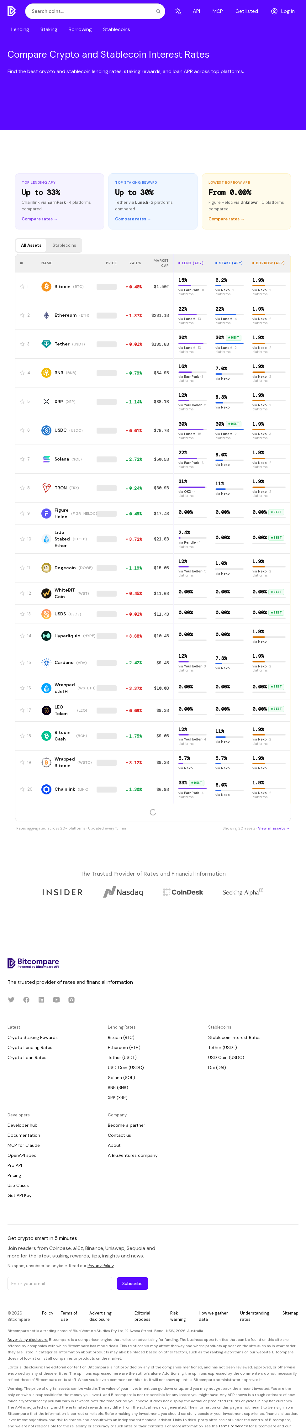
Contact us (119, 1135)
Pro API (15, 1165)
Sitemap (290, 1313)
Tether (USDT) (122, 1057)
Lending (20, 29)
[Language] (178, 11)
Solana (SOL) (121, 1077)
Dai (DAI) (217, 1067)
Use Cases (18, 1185)
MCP (218, 11)
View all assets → (274, 828)
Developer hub (23, 1125)
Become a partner (126, 1125)
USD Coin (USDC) (126, 1067)
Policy (47, 1313)
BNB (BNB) (118, 1087)
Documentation (24, 1135)
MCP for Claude (24, 1145)
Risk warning (178, 1316)
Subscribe (132, 1283)
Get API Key (20, 1195)
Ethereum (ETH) (124, 1047)
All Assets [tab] (31, 245)
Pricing (14, 1175)
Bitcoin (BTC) (121, 1037)
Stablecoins (116, 29)
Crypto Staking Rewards (33, 1037)
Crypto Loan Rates (27, 1057)
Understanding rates (254, 1316)
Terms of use (69, 1316)
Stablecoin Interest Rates (234, 1037)
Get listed (246, 11)
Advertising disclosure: (28, 1339)
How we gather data (213, 1316)
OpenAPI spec (22, 1155)
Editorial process (142, 1316)
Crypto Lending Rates (30, 1047)
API (196, 11)
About (114, 1145)
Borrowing (80, 29)
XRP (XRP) (118, 1097)
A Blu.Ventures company (133, 1155)
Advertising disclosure (100, 1316)
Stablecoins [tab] (64, 245)
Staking (48, 29)
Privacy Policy (100, 1265)
